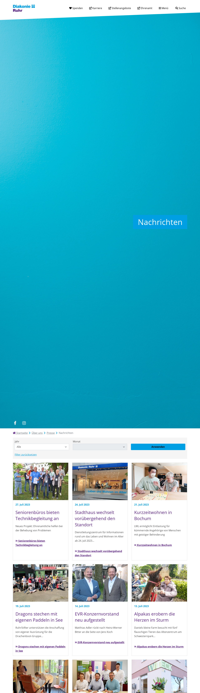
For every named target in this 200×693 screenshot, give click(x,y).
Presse (51, 433)
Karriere (97, 8)
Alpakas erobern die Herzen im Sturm (159, 646)
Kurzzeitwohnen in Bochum (153, 545)
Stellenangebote (121, 8)
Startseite (20, 433)
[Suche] (180, 8)
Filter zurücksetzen (26, 454)
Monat (76, 441)
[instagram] (24, 423)
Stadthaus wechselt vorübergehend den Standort (98, 553)
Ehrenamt (146, 8)
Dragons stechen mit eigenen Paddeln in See (40, 649)
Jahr (17, 441)
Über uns (37, 433)
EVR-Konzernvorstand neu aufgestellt (99, 642)
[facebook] (15, 423)
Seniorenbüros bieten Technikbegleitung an (30, 543)
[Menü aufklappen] (163, 8)
